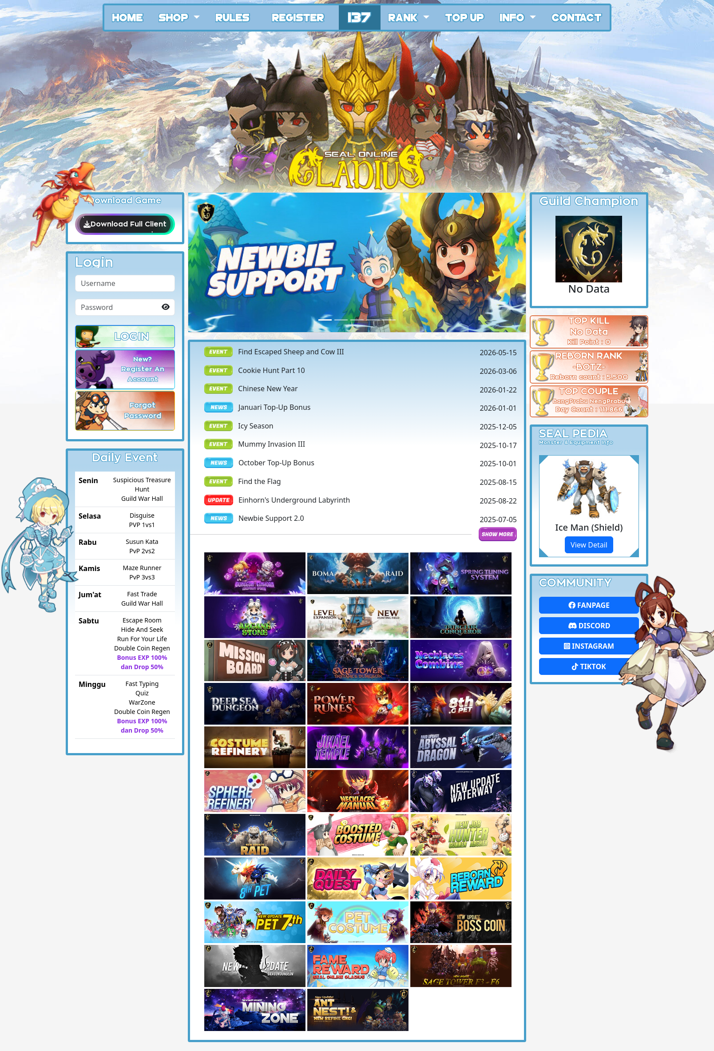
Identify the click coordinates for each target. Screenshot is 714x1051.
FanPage (589, 605)
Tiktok (589, 666)
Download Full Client (125, 224)
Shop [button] (175, 17)
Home (127, 17)
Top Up (464, 17)
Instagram (589, 646)
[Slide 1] (341, 320)
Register (298, 17)
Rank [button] (404, 17)
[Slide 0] (325, 320)
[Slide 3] (373, 320)
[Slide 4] (389, 320)
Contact (577, 17)
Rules (233, 17)
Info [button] (513, 17)
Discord (589, 626)
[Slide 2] (357, 320)
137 (359, 16)
